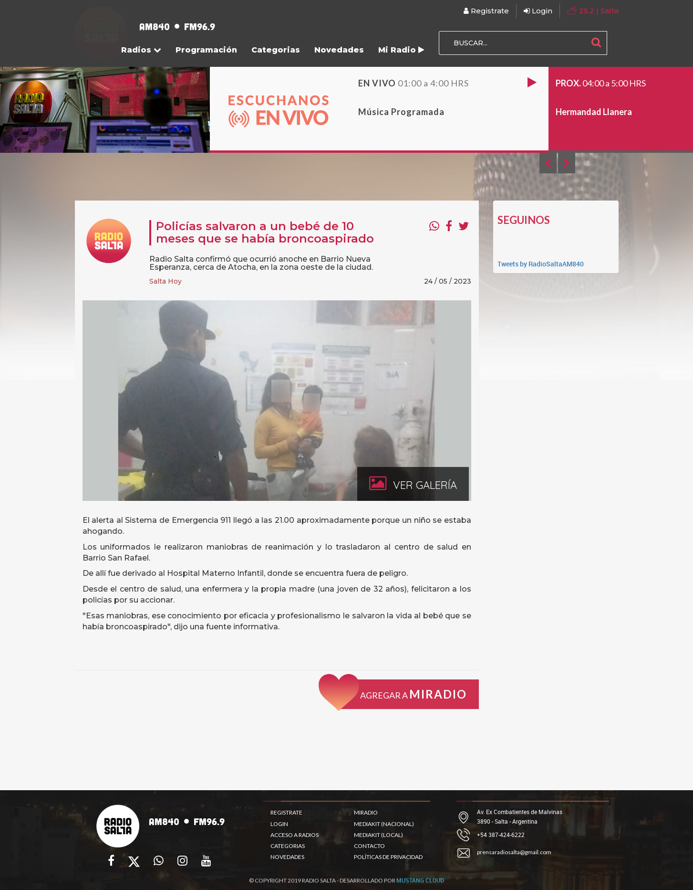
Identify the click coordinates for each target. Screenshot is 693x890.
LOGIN (279, 823)
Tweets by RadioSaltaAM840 (540, 263)
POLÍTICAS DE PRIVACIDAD (388, 856)
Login (538, 10)
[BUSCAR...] (512, 43)
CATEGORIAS (287, 845)
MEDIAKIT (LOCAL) (378, 834)
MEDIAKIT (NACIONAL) (384, 823)
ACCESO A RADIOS (294, 834)
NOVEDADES (287, 856)
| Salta (593, 10)
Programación (206, 49)
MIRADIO (366, 812)
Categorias (275, 49)
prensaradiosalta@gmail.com (514, 852)
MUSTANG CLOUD (420, 884)
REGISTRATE (286, 812)
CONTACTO (369, 845)
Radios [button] (141, 49)
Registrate (486, 10)
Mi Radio (401, 49)
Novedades (339, 49)
